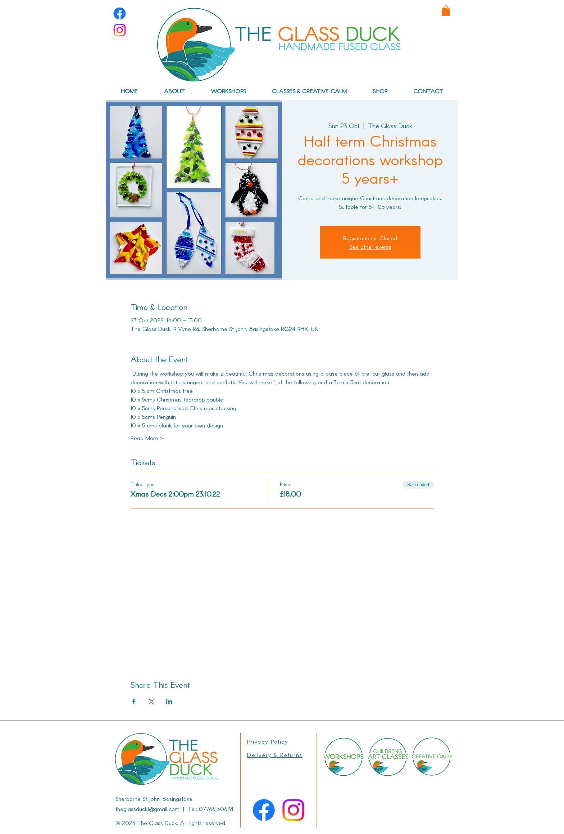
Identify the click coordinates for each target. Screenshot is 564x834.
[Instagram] (120, 30)
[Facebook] (120, 13)
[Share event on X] (151, 701)
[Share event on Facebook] (134, 701)
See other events (370, 246)
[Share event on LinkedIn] (169, 701)
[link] (445, 10)
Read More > (147, 437)
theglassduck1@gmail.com (147, 808)
